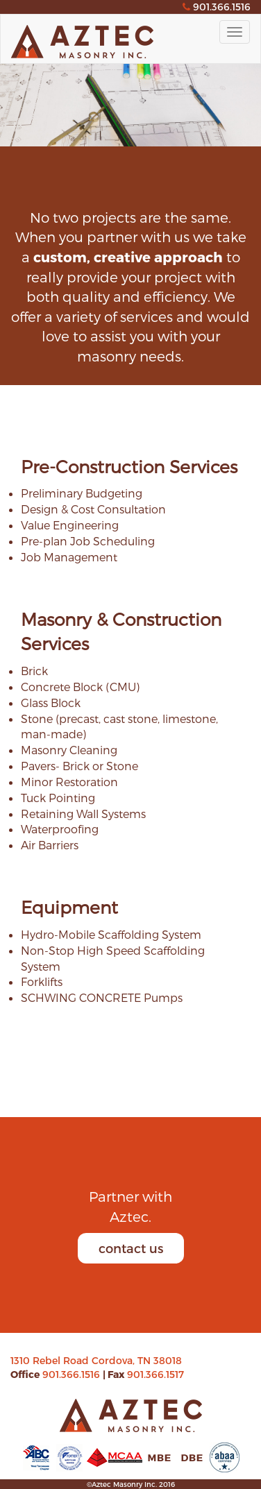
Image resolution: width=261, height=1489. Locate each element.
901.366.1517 (155, 1374)
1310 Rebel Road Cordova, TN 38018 (96, 1360)
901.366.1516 (72, 1374)
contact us (131, 1248)
